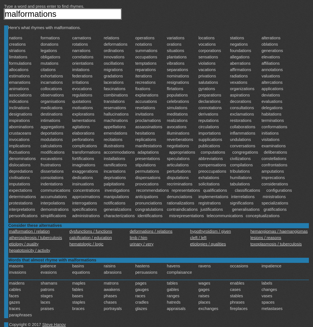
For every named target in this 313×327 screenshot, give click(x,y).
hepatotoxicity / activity (29, 250)
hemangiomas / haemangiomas (279, 231)
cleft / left (198, 237)
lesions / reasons (265, 237)
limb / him (138, 237)
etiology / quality (23, 244)
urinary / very (142, 244)
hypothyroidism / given (210, 231)
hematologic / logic (86, 244)
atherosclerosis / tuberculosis (35, 237)
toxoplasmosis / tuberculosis (276, 244)
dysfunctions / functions (90, 231)
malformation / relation (29, 231)
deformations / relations (151, 231)
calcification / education (90, 237)
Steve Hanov (54, 324)
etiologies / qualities (208, 244)
